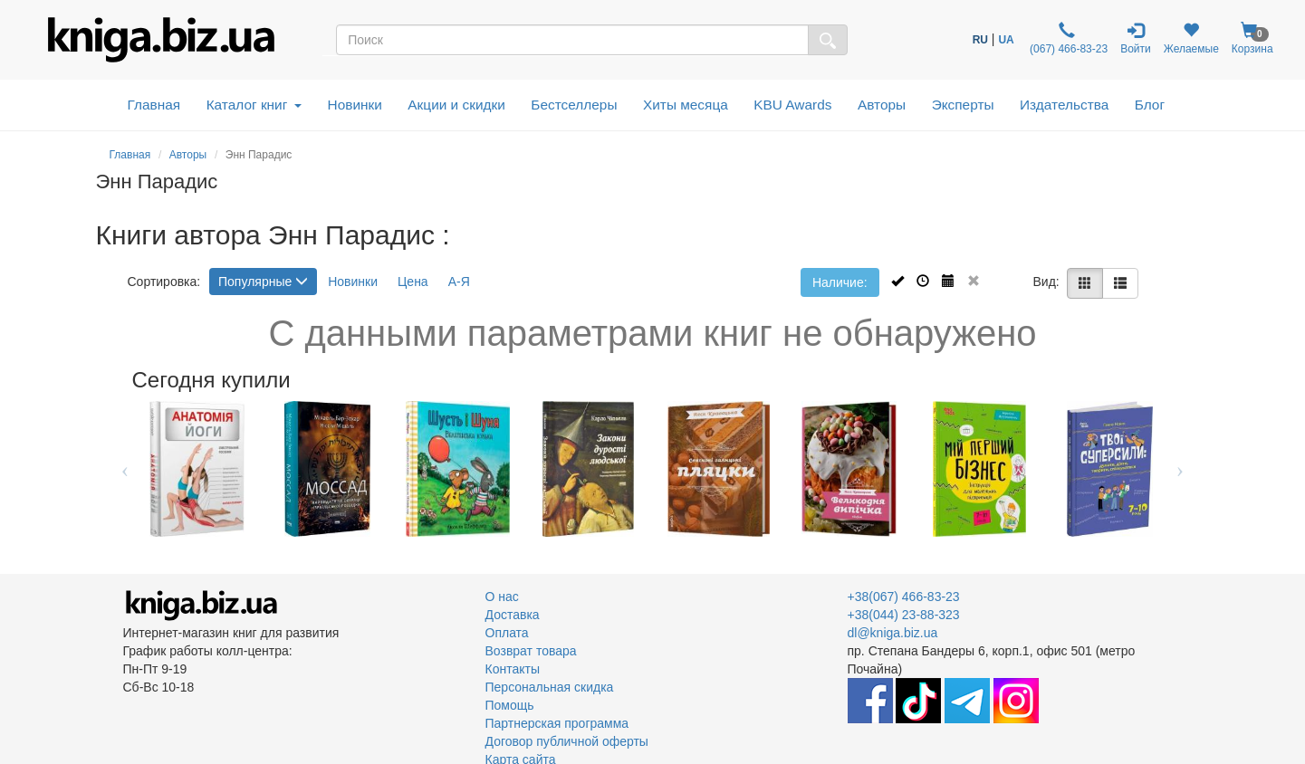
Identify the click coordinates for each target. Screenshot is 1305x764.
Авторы (882, 104)
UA (1005, 39)
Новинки (355, 104)
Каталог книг (254, 104)
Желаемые (1191, 38)
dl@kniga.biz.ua (893, 633)
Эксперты (963, 104)
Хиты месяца (685, 104)
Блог (1150, 104)
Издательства (1064, 104)
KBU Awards (792, 104)
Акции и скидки (456, 104)
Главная (154, 104)
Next (1180, 469)
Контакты (512, 669)
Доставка (512, 614)
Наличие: (840, 282)
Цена (413, 281)
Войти (1135, 38)
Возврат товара (531, 651)
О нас (502, 596)
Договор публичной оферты (566, 741)
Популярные (263, 281)
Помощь (509, 705)
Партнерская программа (557, 723)
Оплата (507, 633)
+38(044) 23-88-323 (904, 614)
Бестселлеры (574, 104)
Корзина (1252, 38)
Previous (125, 469)
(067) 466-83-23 (1067, 38)
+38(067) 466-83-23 (904, 596)
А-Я (459, 281)
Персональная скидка (549, 687)
